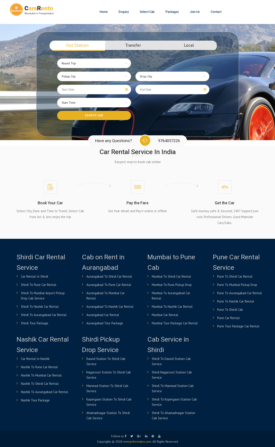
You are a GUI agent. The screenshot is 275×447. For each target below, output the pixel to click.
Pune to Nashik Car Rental (235, 301)
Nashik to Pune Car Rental (39, 367)
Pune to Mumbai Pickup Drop (237, 285)
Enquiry (124, 12)
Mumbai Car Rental (165, 315)
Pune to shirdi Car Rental (235, 276)
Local (189, 45)
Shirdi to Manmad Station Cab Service (173, 388)
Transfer (133, 45)
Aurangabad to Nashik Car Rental (109, 306)
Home (104, 12)
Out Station (77, 45)
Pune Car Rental (228, 318)
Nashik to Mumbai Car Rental (41, 375)
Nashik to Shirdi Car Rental (40, 384)
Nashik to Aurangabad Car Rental (44, 392)
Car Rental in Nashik (35, 359)
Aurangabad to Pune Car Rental (108, 285)
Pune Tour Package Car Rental (238, 326)
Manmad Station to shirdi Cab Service (107, 388)
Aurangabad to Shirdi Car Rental (109, 276)
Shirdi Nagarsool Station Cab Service (172, 375)
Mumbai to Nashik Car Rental (172, 306)
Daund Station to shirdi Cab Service (105, 361)
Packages (172, 12)
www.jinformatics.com (137, 442)
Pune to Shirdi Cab (230, 310)
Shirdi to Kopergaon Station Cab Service (174, 402)
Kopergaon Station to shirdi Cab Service (109, 402)
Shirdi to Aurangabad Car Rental (44, 315)
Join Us (195, 12)
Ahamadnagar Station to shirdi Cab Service (108, 415)
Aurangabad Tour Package (104, 323)
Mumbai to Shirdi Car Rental (171, 276)
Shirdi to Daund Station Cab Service (171, 361)
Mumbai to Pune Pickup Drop (172, 285)
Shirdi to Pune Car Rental (38, 285)
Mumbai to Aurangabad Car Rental (171, 295)
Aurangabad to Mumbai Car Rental (105, 295)
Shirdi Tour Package (34, 323)
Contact (216, 12)
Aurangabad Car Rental (102, 315)
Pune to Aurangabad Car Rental (239, 293)
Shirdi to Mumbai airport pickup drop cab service (43, 295)
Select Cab (147, 12)
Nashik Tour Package (35, 400)
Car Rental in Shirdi (34, 276)
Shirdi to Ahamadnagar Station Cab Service (173, 415)
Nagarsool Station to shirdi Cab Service (108, 375)
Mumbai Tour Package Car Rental (175, 323)
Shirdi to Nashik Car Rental (40, 306)
